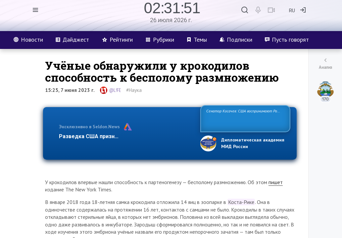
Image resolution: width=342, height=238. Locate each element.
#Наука (134, 90)
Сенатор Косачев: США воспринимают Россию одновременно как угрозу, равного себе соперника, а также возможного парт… (244, 118)
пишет (276, 182)
